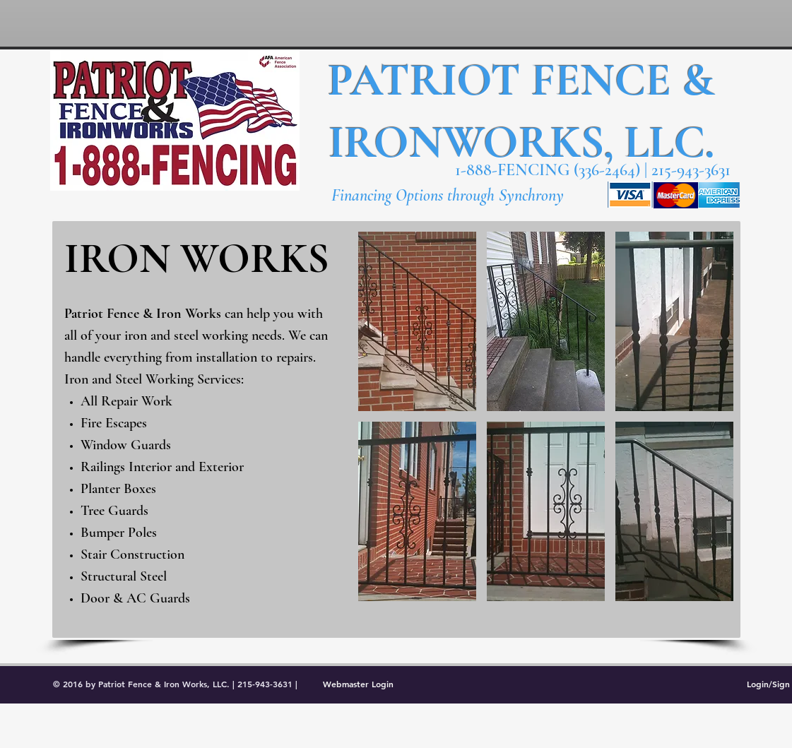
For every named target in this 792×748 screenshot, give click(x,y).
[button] (417, 321)
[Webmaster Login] (358, 684)
